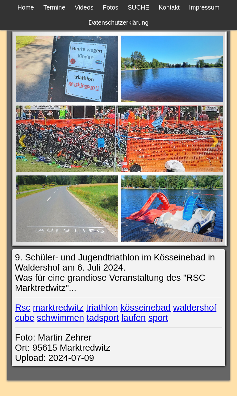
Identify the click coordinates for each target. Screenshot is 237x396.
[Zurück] (44, 138)
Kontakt (169, 7)
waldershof (194, 307)
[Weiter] (193, 138)
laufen (133, 318)
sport (158, 318)
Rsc (22, 307)
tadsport (103, 318)
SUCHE (138, 7)
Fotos (110, 7)
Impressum (204, 7)
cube (24, 318)
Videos (84, 7)
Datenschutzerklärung (119, 22)
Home (26, 7)
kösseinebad (145, 307)
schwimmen (60, 318)
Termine (54, 7)
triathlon (102, 307)
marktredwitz (58, 307)
